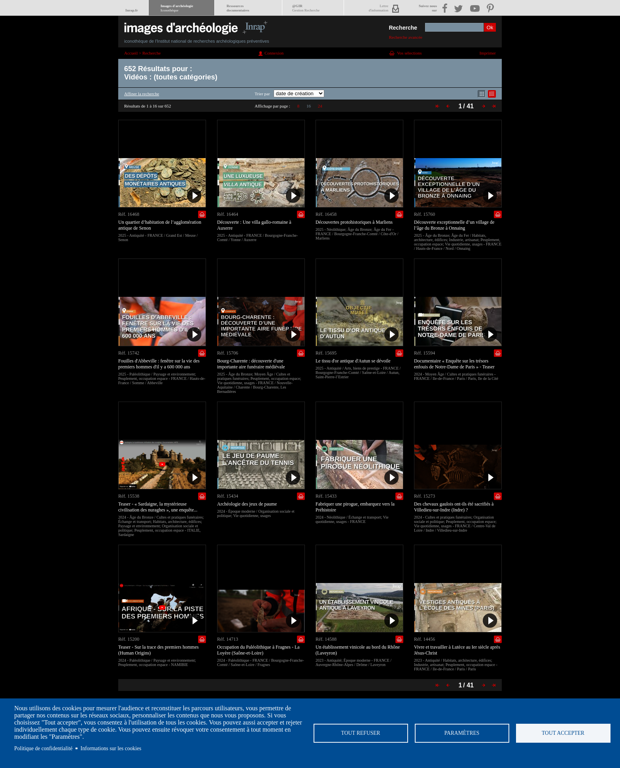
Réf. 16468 (128, 214)
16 (308, 106)
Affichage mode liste (492, 94)
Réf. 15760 (424, 214)
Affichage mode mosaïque (482, 94)
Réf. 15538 (128, 496)
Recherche (403, 28)
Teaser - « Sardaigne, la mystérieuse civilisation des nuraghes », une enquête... (157, 507)
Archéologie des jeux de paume (247, 504)
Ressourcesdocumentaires (238, 8)
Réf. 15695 (326, 353)
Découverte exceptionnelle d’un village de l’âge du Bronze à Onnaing (454, 225)
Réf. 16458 (326, 214)
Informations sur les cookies (111, 748)
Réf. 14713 (227, 639)
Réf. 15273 (424, 496)
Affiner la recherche (141, 93)
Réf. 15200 (128, 639)
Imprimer (487, 53)
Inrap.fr (131, 10)
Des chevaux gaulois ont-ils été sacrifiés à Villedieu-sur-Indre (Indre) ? (453, 507)
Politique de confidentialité (43, 748)
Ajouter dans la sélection (202, 214)
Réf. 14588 (326, 639)
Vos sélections (409, 53)
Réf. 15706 (227, 353)
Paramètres (462, 733)
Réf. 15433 (326, 496)
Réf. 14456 (424, 639)
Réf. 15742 (128, 353)
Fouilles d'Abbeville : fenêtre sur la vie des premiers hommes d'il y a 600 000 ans (159, 364)
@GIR (305, 8)
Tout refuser (360, 733)
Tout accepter (563, 733)
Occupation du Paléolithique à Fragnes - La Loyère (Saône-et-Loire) (258, 650)
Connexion (274, 53)
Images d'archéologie (177, 8)
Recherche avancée (405, 37)
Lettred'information (378, 8)
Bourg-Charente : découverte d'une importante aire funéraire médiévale (251, 364)
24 (320, 106)
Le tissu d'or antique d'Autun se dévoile (353, 361)
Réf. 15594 (424, 353)
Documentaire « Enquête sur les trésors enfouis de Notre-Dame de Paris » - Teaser (454, 364)
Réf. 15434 (227, 496)
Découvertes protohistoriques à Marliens (354, 222)
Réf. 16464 (227, 214)
